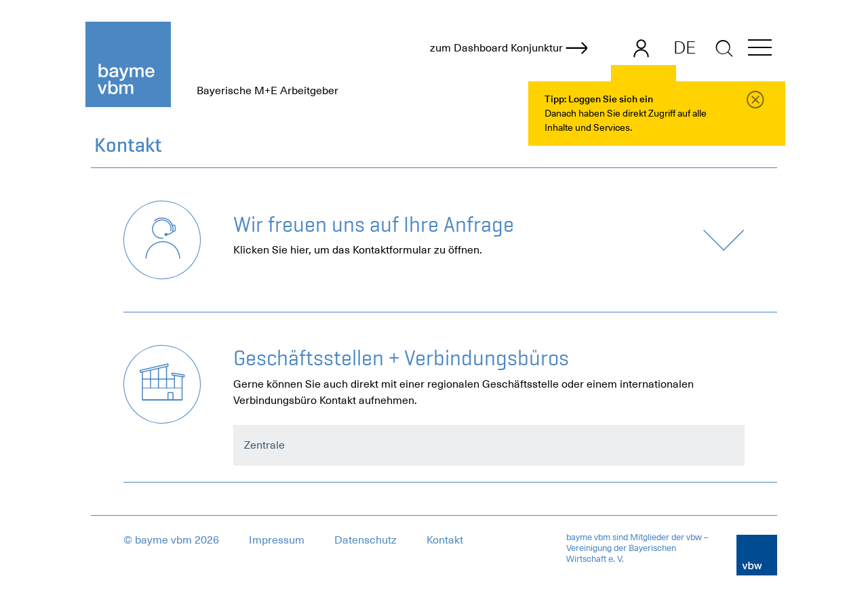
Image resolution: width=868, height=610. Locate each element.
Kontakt (445, 540)
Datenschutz (365, 540)
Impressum (276, 540)
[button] (760, 49)
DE (684, 47)
